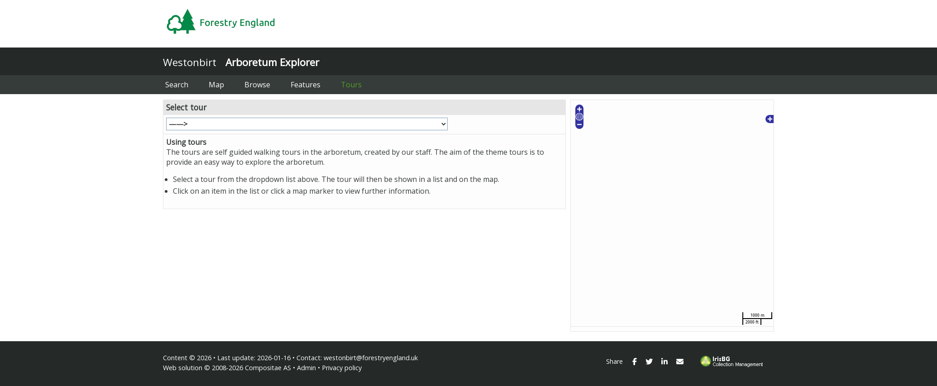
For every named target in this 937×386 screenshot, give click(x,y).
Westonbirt (189, 62)
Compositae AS (268, 367)
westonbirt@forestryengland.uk (371, 357)
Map (216, 85)
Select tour (186, 107)
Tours (351, 85)
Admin (306, 367)
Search (176, 85)
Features (305, 85)
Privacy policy (342, 367)
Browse (257, 85)
